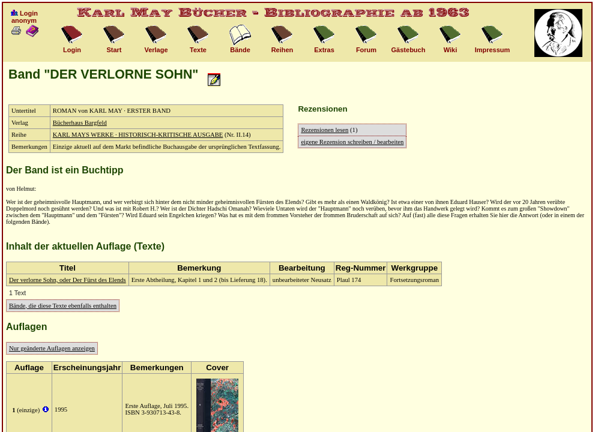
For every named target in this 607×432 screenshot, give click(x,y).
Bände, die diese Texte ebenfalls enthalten (62, 305)
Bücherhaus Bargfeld (80, 122)
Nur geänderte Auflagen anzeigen (52, 348)
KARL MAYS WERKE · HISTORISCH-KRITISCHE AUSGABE (138, 134)
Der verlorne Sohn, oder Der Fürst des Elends (67, 280)
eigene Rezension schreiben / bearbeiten (352, 142)
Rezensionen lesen (324, 130)
